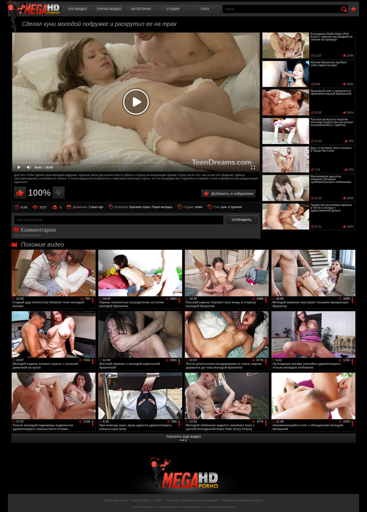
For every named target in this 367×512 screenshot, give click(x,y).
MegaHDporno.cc (33, 8)
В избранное (353, 9)
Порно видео (109, 9)
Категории (141, 9)
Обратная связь (116, 500)
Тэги (204, 9)
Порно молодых (162, 207)
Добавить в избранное (232, 194)
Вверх (360, 503)
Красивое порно (139, 207)
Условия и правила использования (191, 500)
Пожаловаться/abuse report (242, 500)
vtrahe (198, 207)
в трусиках (235, 207)
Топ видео (77, 9)
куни (224, 207)
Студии (172, 9)
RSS (157, 500)
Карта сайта (141, 500)
